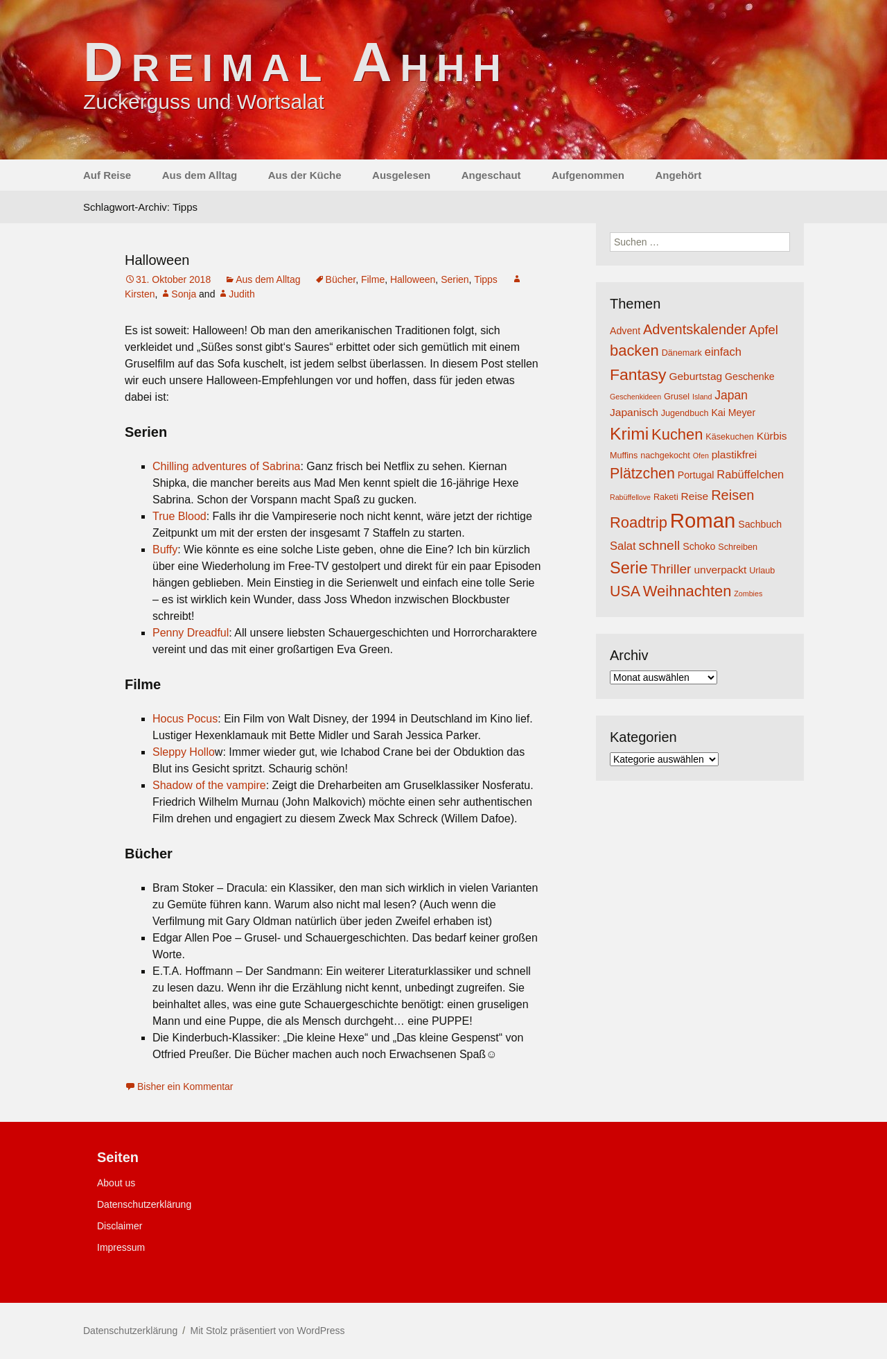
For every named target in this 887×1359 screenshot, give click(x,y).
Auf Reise (107, 175)
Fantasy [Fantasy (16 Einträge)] (638, 374)
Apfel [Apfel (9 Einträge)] (763, 329)
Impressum (121, 1247)
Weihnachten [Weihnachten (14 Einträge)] (687, 591)
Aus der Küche (305, 175)
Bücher (341, 279)
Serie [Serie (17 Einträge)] (629, 568)
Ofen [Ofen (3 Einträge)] (701, 455)
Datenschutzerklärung (144, 1204)
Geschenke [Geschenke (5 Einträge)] (750, 376)
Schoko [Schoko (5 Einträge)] (699, 546)
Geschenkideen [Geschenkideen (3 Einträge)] (635, 396)
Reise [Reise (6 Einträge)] (695, 496)
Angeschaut (491, 175)
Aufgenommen (588, 175)
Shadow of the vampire (209, 785)
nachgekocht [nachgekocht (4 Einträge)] (665, 455)
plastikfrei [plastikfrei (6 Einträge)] (734, 454)
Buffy (164, 549)
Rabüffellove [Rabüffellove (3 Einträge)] (630, 497)
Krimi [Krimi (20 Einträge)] (629, 433)
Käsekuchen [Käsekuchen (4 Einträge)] (729, 437)
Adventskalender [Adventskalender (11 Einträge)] (694, 329)
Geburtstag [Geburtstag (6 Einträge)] (695, 376)
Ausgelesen (401, 175)
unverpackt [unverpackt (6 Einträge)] (720, 569)
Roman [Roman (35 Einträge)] (703, 520)
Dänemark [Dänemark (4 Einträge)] (682, 353)
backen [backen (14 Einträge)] (634, 350)
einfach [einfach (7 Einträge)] (723, 351)
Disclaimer (119, 1225)
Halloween (157, 260)
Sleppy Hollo (183, 752)
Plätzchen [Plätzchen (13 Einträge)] (642, 473)
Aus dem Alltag (200, 175)
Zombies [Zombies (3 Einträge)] (748, 593)
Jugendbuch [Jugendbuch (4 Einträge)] (685, 413)
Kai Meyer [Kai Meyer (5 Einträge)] (733, 412)
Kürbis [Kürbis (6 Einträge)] (772, 436)
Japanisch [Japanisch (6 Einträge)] (634, 412)
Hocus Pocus (185, 719)
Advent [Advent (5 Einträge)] (625, 330)
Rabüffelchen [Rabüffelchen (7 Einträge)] (750, 474)
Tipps (486, 279)
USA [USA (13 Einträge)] (625, 591)
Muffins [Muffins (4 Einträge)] (624, 455)
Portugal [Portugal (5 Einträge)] (696, 475)
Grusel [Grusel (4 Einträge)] (677, 396)
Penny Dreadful (190, 633)
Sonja (183, 294)
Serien (454, 279)
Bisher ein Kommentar (185, 1086)
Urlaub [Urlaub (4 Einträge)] (762, 570)
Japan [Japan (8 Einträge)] (731, 395)
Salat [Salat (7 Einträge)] (623, 545)
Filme (373, 279)
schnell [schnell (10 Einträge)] (659, 545)
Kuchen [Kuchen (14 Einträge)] (677, 434)
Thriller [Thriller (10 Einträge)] (671, 569)
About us (116, 1182)
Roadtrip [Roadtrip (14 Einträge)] (638, 522)
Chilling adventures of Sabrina (226, 466)
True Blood (179, 516)
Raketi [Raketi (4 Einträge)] (665, 497)
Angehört (678, 175)
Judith (241, 294)
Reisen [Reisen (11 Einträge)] (732, 495)
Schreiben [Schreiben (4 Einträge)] (737, 547)
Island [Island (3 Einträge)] (702, 396)
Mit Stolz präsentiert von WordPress (267, 1330)
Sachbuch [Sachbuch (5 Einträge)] (760, 524)
